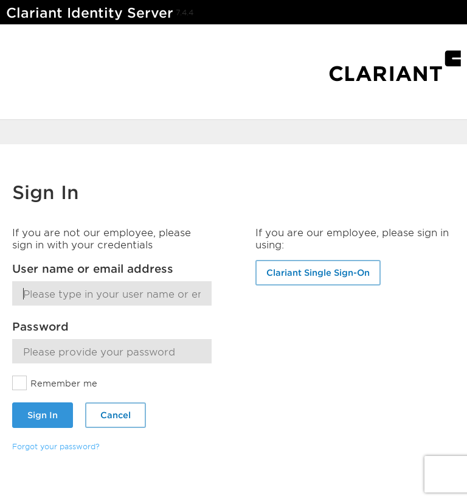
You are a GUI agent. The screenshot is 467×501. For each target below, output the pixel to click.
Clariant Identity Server (89, 12)
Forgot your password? (56, 446)
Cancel (115, 415)
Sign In (42, 415)
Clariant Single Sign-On (318, 272)
